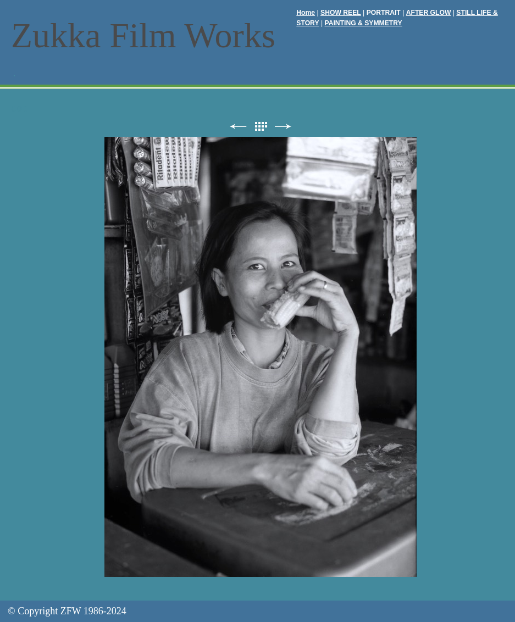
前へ (238, 126)
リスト (260, 126)
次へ (283, 126)
